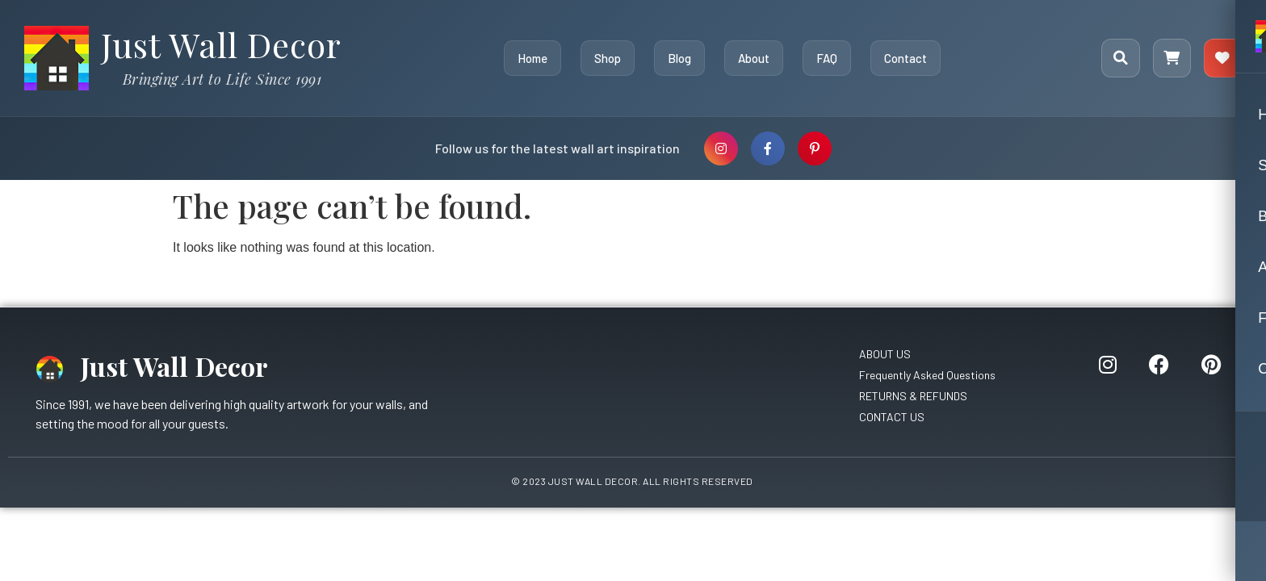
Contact (904, 58)
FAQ (825, 58)
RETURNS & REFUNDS (913, 396)
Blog (678, 58)
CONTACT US (891, 417)
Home (532, 58)
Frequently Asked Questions (927, 375)
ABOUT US (885, 354)
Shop (606, 58)
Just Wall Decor (221, 44)
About (753, 58)
